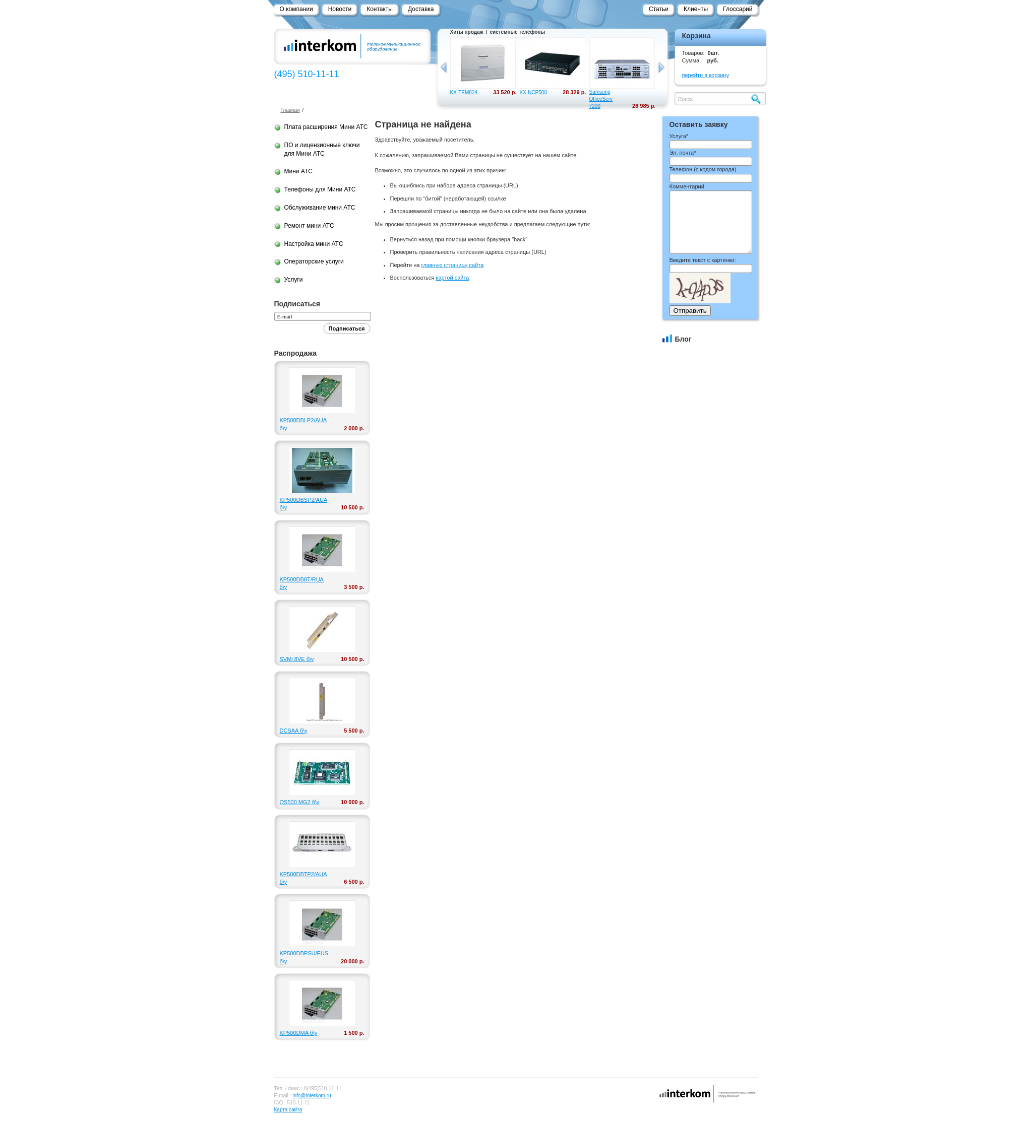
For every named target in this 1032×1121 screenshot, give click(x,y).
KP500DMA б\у (299, 1033)
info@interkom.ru (311, 1095)
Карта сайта (288, 1109)
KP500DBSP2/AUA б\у (303, 503)
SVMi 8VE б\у (297, 659)
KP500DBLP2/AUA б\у (303, 424)
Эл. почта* (683, 153)
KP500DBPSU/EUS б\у (303, 957)
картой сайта (452, 278)
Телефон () (703, 169)
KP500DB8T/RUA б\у (302, 583)
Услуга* (679, 136)
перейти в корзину (705, 75)
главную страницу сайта (452, 265)
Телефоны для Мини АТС (320, 189)
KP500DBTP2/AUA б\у (303, 878)
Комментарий (687, 186)
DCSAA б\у (294, 731)
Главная (290, 110)
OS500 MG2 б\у (300, 802)
